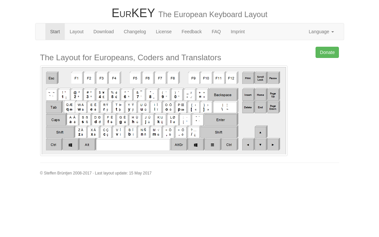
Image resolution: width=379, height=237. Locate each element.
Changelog (135, 31)
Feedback (191, 31)
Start (55, 31)
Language (321, 31)
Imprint (238, 31)
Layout (76, 31)
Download (103, 31)
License (164, 31)
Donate (327, 52)
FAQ (216, 31)
